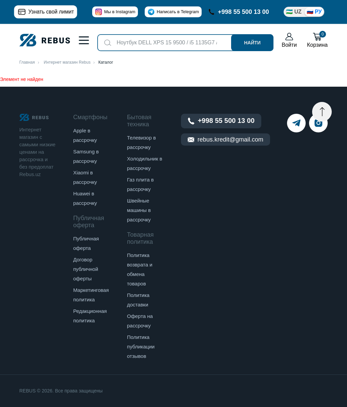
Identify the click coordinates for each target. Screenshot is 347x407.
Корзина (317, 40)
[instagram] (318, 123)
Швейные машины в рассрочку (139, 210)
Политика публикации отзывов (141, 346)
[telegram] (296, 123)
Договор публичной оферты (85, 269)
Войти (289, 40)
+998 (238, 11)
